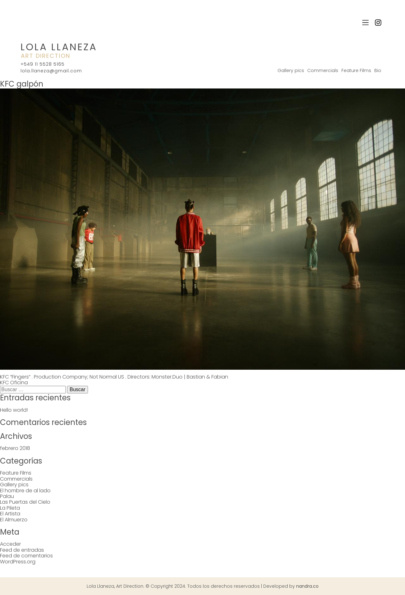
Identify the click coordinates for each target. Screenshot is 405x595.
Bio (377, 70)
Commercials (322, 70)
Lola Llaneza (59, 47)
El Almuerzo (14, 519)
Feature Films (356, 70)
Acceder (10, 544)
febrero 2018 (15, 448)
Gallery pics (290, 70)
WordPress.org (17, 561)
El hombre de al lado (25, 490)
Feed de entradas (22, 550)
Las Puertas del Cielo (25, 502)
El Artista (10, 513)
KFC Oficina (14, 382)
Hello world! (14, 410)
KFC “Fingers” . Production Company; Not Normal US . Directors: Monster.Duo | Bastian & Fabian (114, 376)
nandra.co (307, 586)
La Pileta (10, 508)
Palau (7, 496)
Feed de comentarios (26, 555)
